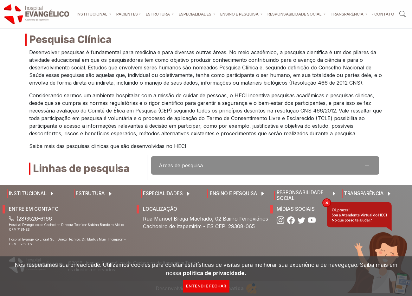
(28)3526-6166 (30, 218)
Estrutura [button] (158, 14)
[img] (326, 202)
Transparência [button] (347, 14)
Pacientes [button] (127, 14)
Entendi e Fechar (206, 285)
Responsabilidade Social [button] (295, 14)
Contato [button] (384, 14)
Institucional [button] (92, 14)
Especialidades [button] (195, 14)
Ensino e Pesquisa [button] (240, 14)
